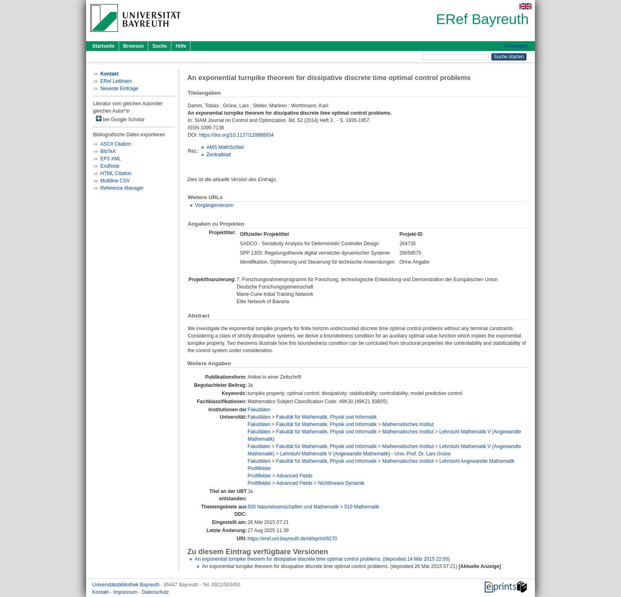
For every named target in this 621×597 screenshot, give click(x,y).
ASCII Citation (115, 144)
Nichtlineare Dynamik (341, 483)
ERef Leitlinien (116, 81)
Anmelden (516, 46)
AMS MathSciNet (225, 147)
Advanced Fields (294, 476)
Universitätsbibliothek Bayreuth (126, 585)
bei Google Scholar (120, 118)
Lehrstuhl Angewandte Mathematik (477, 461)
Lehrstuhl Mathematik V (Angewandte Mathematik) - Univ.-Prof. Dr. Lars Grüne (365, 454)
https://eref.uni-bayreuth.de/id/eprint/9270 (292, 539)
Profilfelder (259, 468)
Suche (159, 46)
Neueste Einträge (119, 88)
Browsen (133, 46)
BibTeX (108, 151)
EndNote (110, 166)
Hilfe (180, 46)
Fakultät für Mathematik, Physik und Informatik (326, 417)
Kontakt (101, 592)
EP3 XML (110, 159)
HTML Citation (115, 173)
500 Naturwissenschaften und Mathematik (293, 507)
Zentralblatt (218, 155)
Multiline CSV (115, 181)
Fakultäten (259, 410)
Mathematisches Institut (408, 424)
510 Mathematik (361, 507)
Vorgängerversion (214, 205)
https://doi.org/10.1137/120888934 (236, 135)
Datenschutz (155, 592)
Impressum (126, 592)
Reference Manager (122, 188)
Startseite (103, 46)
